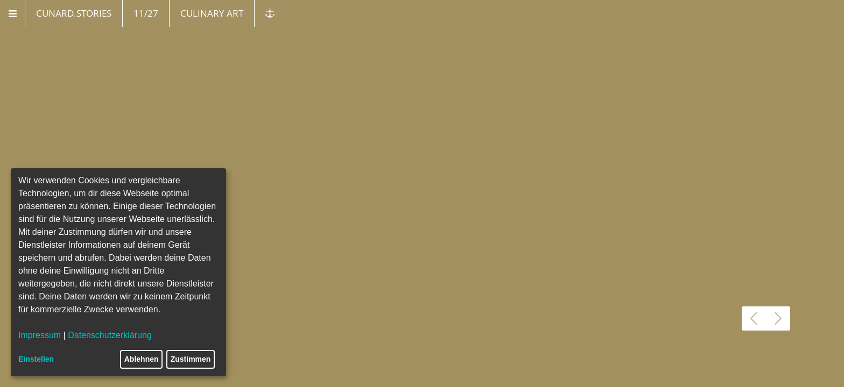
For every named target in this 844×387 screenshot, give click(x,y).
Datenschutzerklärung (110, 335)
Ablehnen (141, 359)
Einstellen (36, 359)
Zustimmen (191, 359)
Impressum (39, 335)
